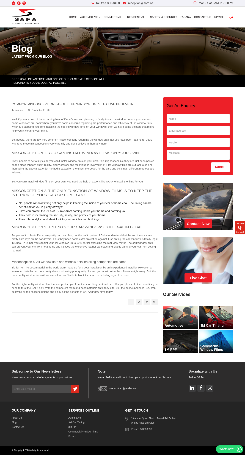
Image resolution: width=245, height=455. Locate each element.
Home (73, 16)
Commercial (113, 16)
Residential (137, 16)
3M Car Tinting (76, 422)
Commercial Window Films (83, 431)
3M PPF (73, 427)
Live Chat (198, 278)
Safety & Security (163, 16)
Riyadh (219, 16)
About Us (17, 417)
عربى (230, 16)
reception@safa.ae (137, 3)
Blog (14, 422)
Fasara (185, 16)
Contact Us (202, 16)
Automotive (90, 16)
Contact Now (198, 224)
